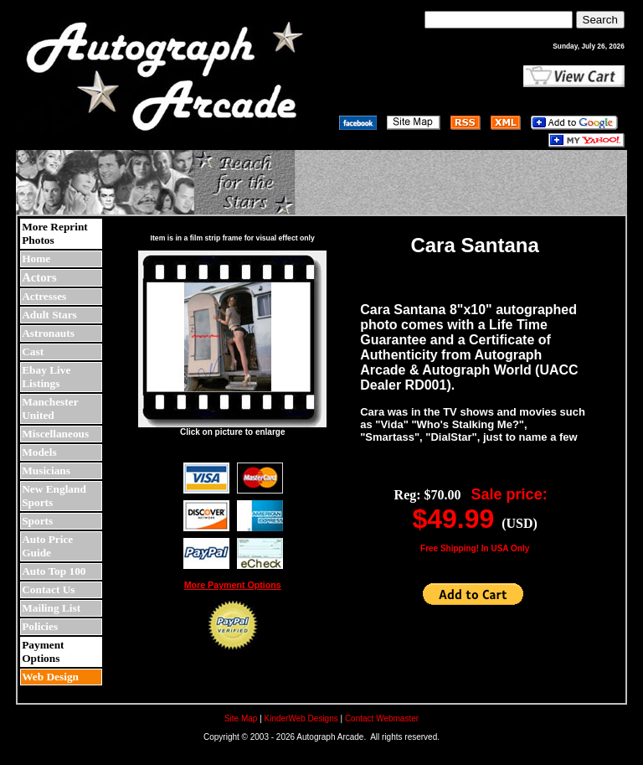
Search (600, 19)
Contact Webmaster (382, 718)
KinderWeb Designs (301, 718)
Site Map (240, 718)
